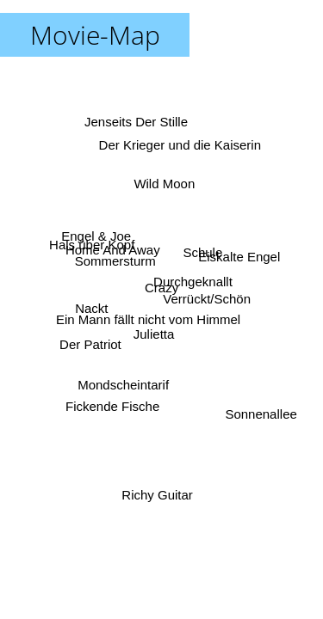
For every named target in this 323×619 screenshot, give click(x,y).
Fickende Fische (112, 405)
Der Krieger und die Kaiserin (180, 144)
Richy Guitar (156, 494)
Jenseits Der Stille (137, 120)
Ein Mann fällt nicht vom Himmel (148, 319)
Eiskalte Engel (239, 256)
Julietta (153, 333)
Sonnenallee (260, 415)
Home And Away (112, 251)
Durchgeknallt (193, 281)
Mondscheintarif (125, 386)
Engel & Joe (96, 237)
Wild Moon (165, 183)
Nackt (92, 310)
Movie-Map (95, 34)
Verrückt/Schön (207, 298)
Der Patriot (90, 343)
